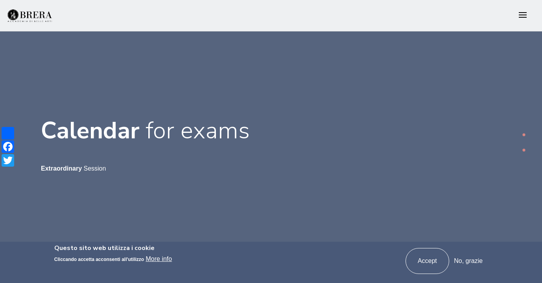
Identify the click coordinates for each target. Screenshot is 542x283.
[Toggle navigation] (523, 15)
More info (159, 258)
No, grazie (468, 260)
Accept (427, 260)
